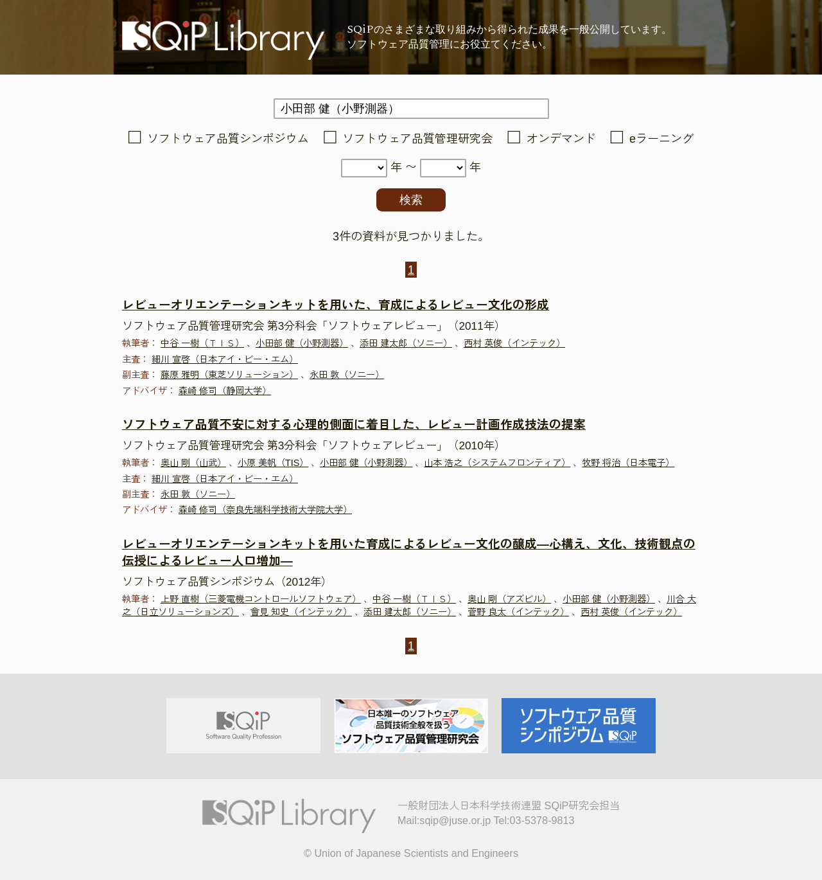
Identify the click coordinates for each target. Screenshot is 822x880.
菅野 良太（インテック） (518, 612)
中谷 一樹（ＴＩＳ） (202, 343)
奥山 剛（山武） (193, 463)
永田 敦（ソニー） (347, 375)
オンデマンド (561, 138)
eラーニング (661, 138)
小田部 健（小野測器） (302, 343)
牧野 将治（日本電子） (628, 463)
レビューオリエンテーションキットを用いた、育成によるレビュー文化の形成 (335, 305)
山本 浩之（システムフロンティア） (497, 463)
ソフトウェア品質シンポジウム (228, 138)
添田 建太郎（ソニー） (406, 343)
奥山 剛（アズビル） (509, 599)
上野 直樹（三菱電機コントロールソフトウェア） (261, 599)
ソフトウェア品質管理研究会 (417, 138)
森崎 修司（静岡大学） (225, 391)
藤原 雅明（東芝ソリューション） (229, 375)
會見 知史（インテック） (301, 612)
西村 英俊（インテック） (514, 343)
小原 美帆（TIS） (273, 463)
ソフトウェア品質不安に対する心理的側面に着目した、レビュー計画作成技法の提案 (354, 424)
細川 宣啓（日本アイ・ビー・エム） (225, 359)
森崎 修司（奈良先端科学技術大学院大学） (265, 510)
